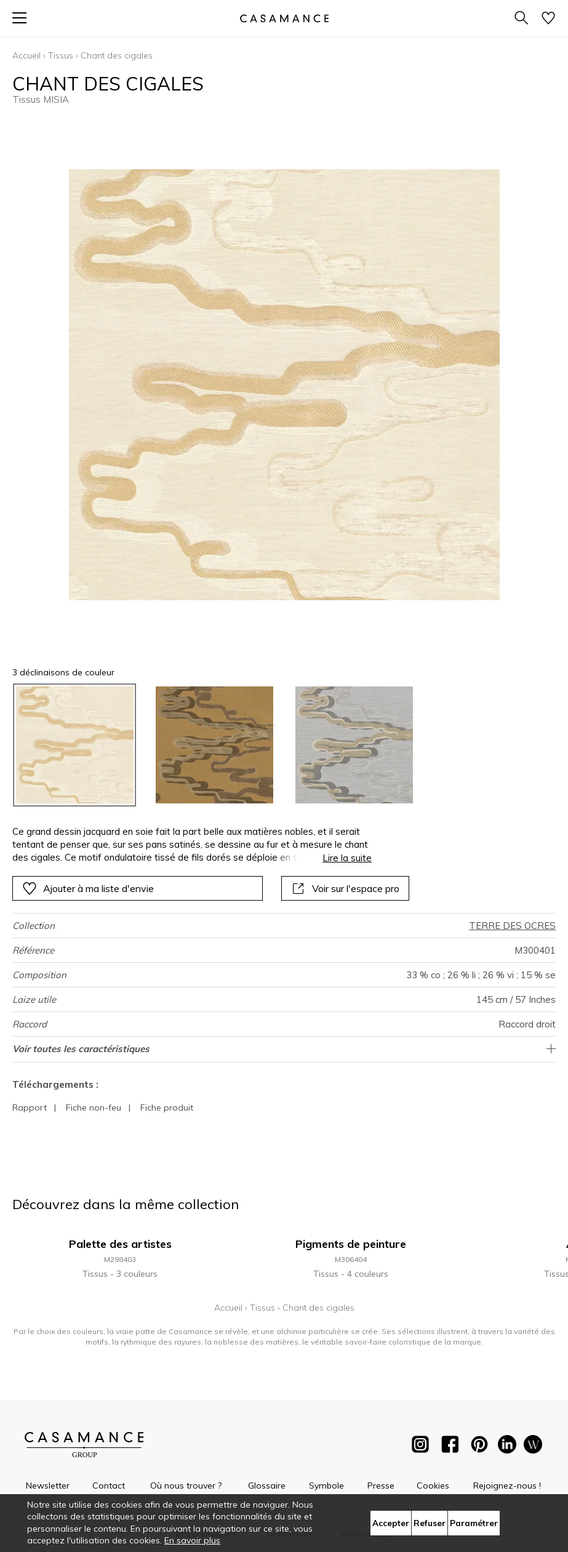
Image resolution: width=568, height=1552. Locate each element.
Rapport (29, 1107)
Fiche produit (166, 1107)
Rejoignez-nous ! (507, 1485)
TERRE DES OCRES (512, 925)
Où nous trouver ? (186, 1485)
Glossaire (267, 1485)
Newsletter (48, 1485)
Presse (380, 1485)
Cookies (433, 1485)
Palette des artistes (120, 1244)
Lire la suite (347, 858)
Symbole (326, 1485)
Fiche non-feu (93, 1107)
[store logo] (283, 18)
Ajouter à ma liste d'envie (88, 888)
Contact (108, 1485)
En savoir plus (192, 1540)
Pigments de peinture (350, 1244)
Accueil (26, 55)
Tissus (60, 55)
